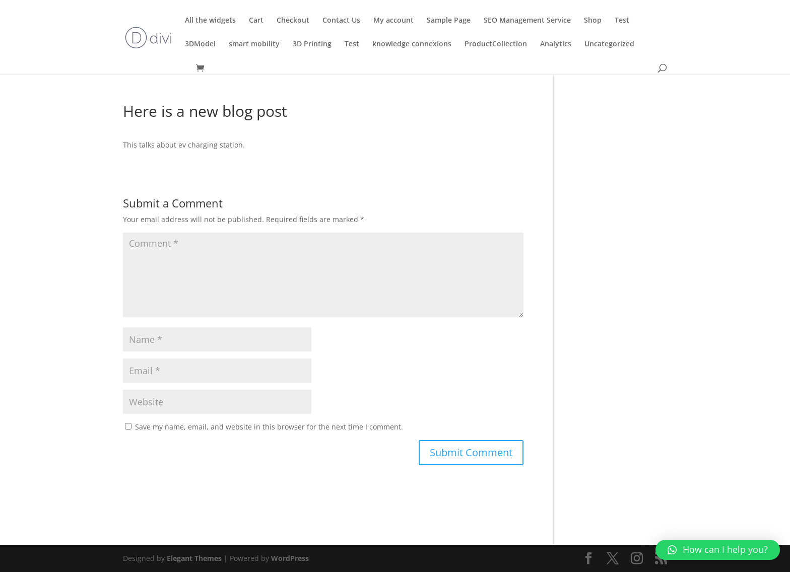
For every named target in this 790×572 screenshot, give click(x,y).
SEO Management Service (527, 21)
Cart (256, 21)
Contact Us (341, 21)
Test (622, 21)
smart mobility (254, 44)
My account (393, 21)
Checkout (293, 21)
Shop (593, 21)
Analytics (555, 44)
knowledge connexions (411, 44)
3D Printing (312, 44)
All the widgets (210, 21)
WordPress (290, 558)
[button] (717, 550)
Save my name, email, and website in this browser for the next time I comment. (269, 427)
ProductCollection (496, 44)
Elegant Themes (194, 558)
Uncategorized (609, 44)
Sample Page (449, 21)
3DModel (200, 44)
